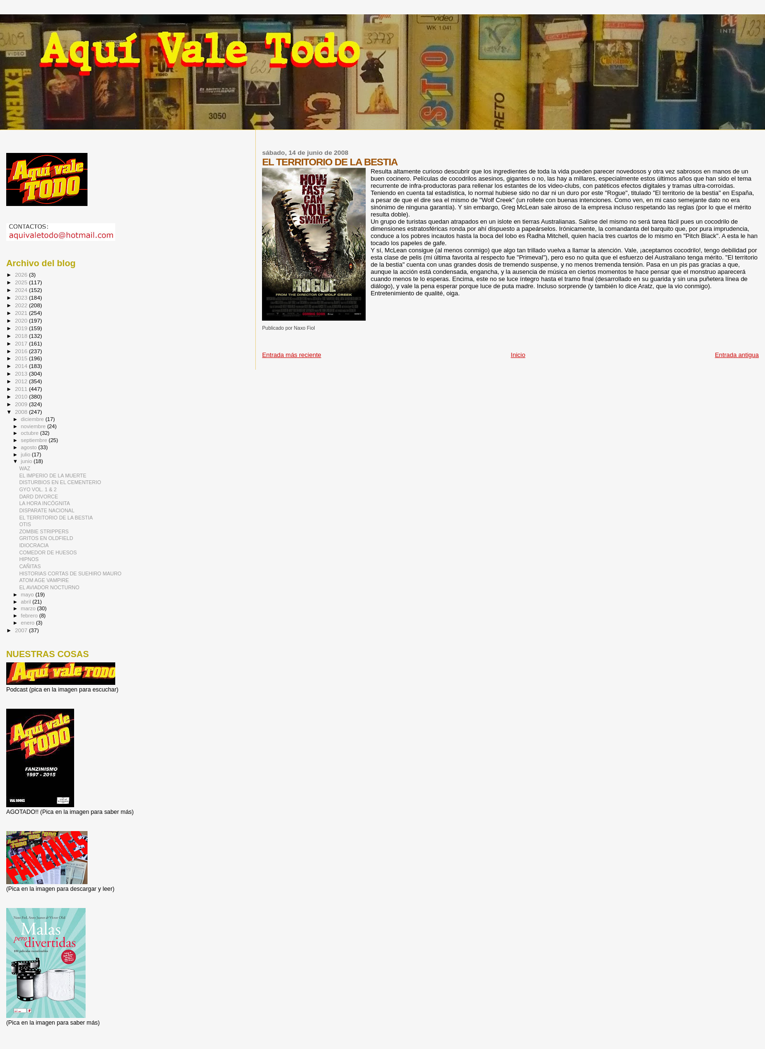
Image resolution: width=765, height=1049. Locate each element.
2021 (22, 313)
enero (28, 623)
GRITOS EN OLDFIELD (46, 538)
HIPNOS (29, 559)
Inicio (518, 354)
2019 (22, 328)
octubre (30, 433)
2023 (22, 297)
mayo (28, 594)
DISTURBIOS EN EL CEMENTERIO (60, 482)
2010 (22, 396)
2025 (22, 282)
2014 (22, 366)
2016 (22, 351)
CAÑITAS (30, 566)
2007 (22, 630)
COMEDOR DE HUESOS (48, 552)
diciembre (33, 419)
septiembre (35, 440)
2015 (22, 358)
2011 (22, 389)
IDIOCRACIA (34, 545)
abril (27, 602)
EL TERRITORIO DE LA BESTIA (56, 517)
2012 (22, 381)
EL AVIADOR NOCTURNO (49, 587)
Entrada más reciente (291, 354)
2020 (22, 320)
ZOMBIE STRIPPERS (43, 531)
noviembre (34, 426)
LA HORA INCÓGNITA (44, 503)
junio (27, 461)
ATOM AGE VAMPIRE (44, 580)
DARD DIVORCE (38, 496)
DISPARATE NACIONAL (46, 510)
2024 (22, 290)
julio (26, 454)
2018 (22, 336)
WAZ (24, 468)
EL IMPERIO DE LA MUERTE (53, 475)
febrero (30, 615)
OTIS (25, 524)
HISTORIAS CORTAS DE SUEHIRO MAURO (70, 573)
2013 (22, 373)
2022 (22, 305)
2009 (22, 404)
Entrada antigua (737, 354)
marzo (29, 608)
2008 (22, 412)
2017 (22, 343)
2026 (22, 274)
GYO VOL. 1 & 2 (37, 489)
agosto (30, 447)
